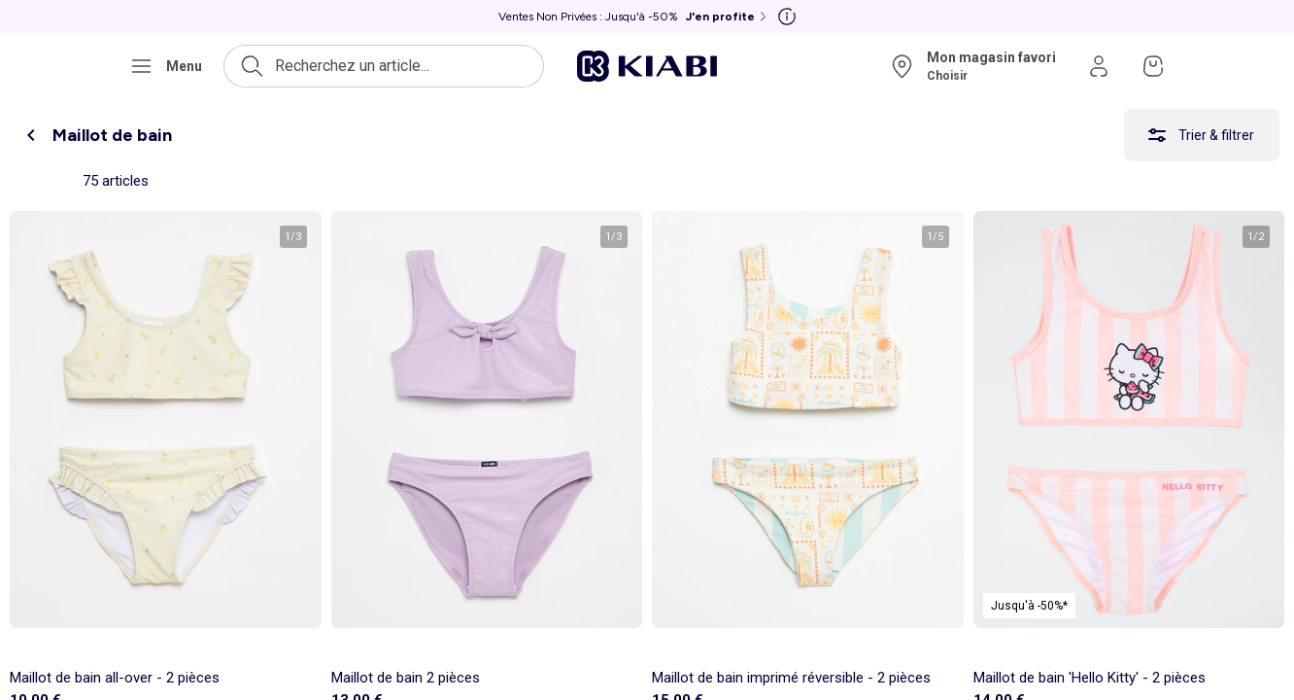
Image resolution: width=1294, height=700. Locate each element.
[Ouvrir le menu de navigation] (165, 66)
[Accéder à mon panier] (1153, 66)
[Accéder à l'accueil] (647, 66)
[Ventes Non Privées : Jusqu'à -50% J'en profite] (634, 16)
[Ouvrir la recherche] (383, 66)
